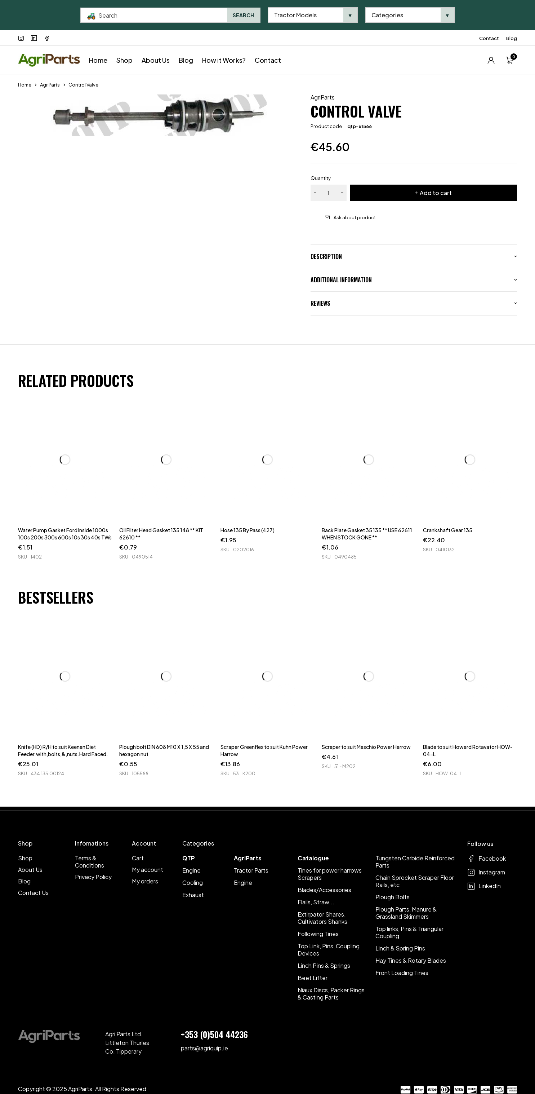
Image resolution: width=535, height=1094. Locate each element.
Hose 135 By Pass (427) (247, 530)
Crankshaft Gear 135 (447, 530)
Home (24, 85)
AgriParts (50, 85)
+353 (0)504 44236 (214, 1034)
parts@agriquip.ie (204, 1048)
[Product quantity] (329, 193)
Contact (489, 38)
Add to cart (436, 193)
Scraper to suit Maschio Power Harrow (366, 747)
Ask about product (355, 217)
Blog (511, 38)
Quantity (321, 178)
